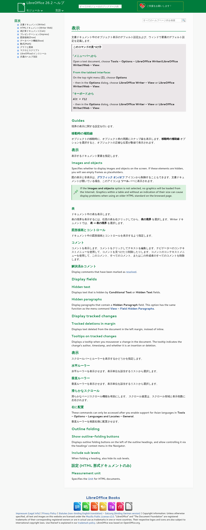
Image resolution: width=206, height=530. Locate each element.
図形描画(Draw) (28, 37)
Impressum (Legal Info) (28, 513)
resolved (131, 272)
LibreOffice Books (103, 497)
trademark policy (86, 522)
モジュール (33, 10)
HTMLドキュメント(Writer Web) (36, 27)
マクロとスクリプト (29, 50)
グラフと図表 (26, 47)
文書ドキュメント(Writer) (32, 24)
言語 (58, 10)
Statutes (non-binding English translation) (80, 513)
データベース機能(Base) (32, 40)
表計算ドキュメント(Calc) (32, 30)
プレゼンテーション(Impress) (34, 34)
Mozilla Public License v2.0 (100, 516)
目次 (17, 20)
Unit (90, 479)
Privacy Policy (49, 513)
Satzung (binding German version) (122, 513)
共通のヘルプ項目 (28, 56)
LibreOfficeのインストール (33, 53)
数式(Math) (25, 43)
